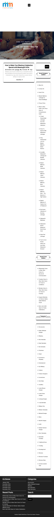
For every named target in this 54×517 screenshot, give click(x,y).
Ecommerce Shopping (42, 375)
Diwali (41, 372)
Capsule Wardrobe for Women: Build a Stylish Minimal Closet (14, 485)
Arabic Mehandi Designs (43, 360)
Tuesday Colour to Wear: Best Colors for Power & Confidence (14, 478)
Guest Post (42, 125)
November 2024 (6, 467)
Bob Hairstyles (43, 364)
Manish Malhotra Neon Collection (43, 176)
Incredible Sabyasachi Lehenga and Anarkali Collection (43, 161)
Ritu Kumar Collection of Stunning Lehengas (43, 193)
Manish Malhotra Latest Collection (43, 171)
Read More (18, 76)
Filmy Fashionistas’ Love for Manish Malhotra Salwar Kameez (43, 154)
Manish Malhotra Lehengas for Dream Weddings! (43, 128)
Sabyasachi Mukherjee (43, 197)
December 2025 (6, 462)
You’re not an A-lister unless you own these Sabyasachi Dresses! (43, 211)
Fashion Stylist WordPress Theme (27, 514)
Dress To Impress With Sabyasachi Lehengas (43, 147)
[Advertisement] (27, 21)
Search (45, 66)
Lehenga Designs (43, 397)
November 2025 (6, 464)
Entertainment (42, 377)
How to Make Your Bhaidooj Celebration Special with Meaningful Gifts (19, 69)
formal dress (42, 385)
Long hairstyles (43, 399)
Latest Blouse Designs (42, 392)
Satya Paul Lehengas (43, 206)
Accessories (42, 357)
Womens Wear (43, 432)
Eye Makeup (42, 379)
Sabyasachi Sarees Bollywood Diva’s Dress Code (43, 201)
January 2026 (6, 461)
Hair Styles (42, 387)
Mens (41, 407)
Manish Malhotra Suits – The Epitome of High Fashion (43, 182)
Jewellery (42, 389)
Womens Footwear (43, 430)
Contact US (42, 123)
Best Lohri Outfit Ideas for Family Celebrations (43, 299)
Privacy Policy (42, 131)
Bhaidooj (42, 362)
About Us (42, 121)
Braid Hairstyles (43, 366)
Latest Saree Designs (42, 395)
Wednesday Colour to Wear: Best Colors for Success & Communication (43, 279)
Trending (42, 424)
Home (18, 42)
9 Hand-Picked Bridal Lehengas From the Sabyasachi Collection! (43, 141)
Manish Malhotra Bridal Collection (43, 166)
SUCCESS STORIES (42, 420)
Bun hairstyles (42, 368)
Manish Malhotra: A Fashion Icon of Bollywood (43, 187)
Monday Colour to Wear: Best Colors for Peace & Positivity (14, 481)
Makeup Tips (42, 401)
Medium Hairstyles (43, 403)
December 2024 (6, 466)
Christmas (42, 370)
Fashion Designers (43, 383)
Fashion (42, 381)
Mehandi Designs (43, 405)
